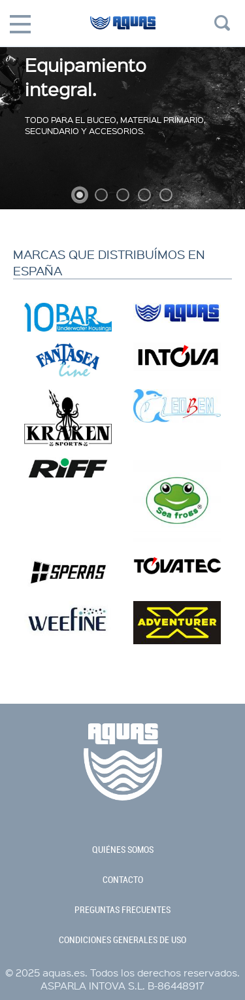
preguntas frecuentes (122, 910)
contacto (123, 879)
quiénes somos (123, 849)
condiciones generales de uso (122, 940)
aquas (122, 32)
